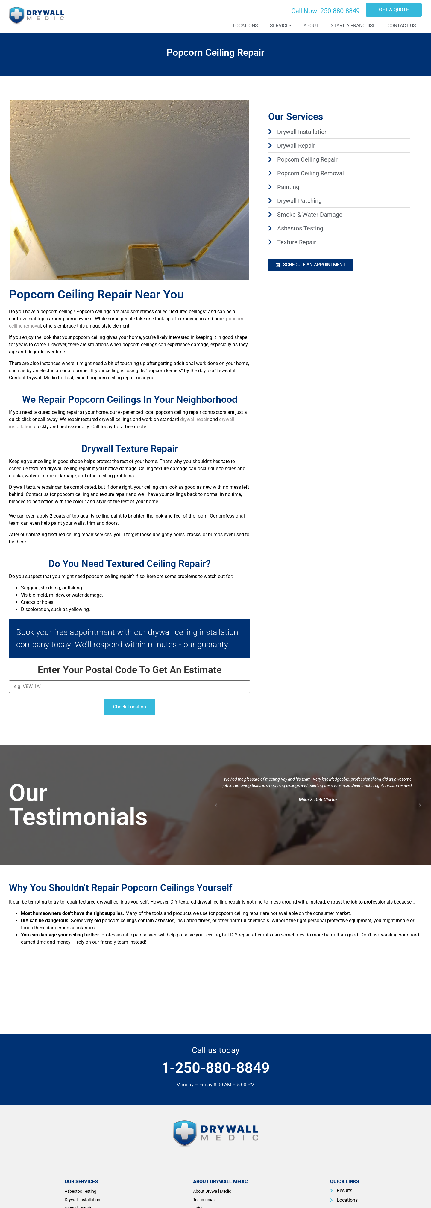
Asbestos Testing (80, 1191)
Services (281, 25)
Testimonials (204, 1199)
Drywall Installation (82, 1199)
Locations (245, 25)
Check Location (129, 707)
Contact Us (402, 25)
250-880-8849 (340, 11)
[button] (216, 805)
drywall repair (194, 419)
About (311, 25)
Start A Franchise (353, 25)
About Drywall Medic (212, 1191)
